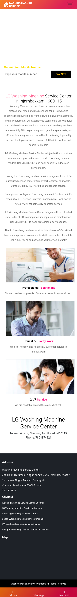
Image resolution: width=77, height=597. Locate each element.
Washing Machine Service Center (27, 583)
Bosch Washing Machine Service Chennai (23, 519)
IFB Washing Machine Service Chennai (21, 524)
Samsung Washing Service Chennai (20, 513)
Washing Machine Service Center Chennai (23, 502)
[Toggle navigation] (70, 4)
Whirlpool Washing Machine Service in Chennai (25, 529)
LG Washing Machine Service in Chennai (22, 508)
